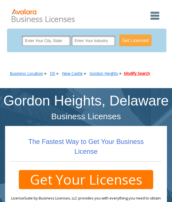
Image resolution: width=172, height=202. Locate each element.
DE (52, 73)
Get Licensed (135, 40)
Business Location (26, 73)
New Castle (72, 73)
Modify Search (137, 73)
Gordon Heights (104, 73)
